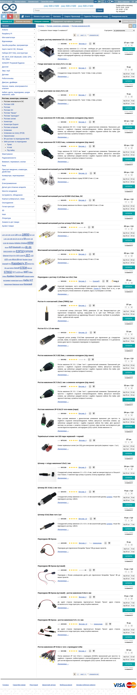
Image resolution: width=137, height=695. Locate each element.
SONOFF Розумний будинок (13, 63)
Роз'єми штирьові (11, 127)
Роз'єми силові (10, 119)
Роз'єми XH (8, 110)
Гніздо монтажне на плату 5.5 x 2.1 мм (54, 64)
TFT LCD (16, 272)
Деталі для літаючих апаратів (14, 187)
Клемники (8, 130)
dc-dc (28, 247)
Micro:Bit (15, 259)
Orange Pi (97, 288)
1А (30, 235)
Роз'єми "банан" (10, 113)
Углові (9, 147)
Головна (5, 685)
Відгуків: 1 (82, 146)
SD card (6, 268)
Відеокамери (7, 41)
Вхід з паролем (123, 1)
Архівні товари (8, 226)
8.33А (4, 243)
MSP (20, 259)
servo (12, 268)
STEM (23, 267)
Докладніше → (63, 59)
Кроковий (28, 284)
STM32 (8, 272)
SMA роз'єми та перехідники (15, 142)
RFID (29, 264)
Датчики (5, 75)
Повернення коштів (119, 16)
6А (27, 239)
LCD (31, 256)
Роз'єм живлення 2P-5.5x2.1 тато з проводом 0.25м (60, 647)
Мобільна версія (6, 1)
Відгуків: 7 (82, 95)
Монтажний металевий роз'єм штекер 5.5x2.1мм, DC (60, 223)
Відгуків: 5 (82, 68)
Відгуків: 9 (82, 467)
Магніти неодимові (9, 191)
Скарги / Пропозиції (72, 16)
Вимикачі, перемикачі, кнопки (14, 162)
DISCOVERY (8, 251)
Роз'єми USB (9, 104)
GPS (18, 256)
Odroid (30, 259)
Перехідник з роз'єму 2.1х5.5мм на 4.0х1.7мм (57, 277)
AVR (10, 247)
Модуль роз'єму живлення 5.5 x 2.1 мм (55, 40)
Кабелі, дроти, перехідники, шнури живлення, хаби (16, 93)
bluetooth (17, 247)
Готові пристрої (8, 207)
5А (22, 239)
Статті (26, 16)
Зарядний (19, 276)
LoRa (10, 259)
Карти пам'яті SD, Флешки (12, 49)
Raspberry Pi (7, 34)
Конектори (8, 122)
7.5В (31, 239)
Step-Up (29, 268)
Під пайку (11, 150)
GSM (21, 255)
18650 (25, 234)
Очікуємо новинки (41, 21)
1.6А (6, 235)
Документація (33, 1)
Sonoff (17, 268)
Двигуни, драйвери (9, 82)
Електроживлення (9, 183)
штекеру (109, 497)
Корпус (20, 280)
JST (27, 255)
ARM (30, 242)
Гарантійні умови (47, 1)
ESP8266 (28, 251)
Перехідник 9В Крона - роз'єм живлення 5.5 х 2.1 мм (60, 620)
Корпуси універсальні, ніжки (13, 199)
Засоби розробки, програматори (15, 45)
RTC (32, 264)
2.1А (33, 235)
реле (21, 284)
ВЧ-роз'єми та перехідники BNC (16, 139)
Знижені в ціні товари (10, 222)
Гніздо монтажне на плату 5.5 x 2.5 (53, 91)
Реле (4, 166)
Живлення (15, 284)
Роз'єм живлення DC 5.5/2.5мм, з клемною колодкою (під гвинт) (66, 355)
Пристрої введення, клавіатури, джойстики (15, 170)
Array (6, 247)
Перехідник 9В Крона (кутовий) (51, 566)
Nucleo (25, 259)
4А (20, 239)
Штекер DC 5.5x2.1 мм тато (49, 488)
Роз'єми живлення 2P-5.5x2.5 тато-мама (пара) (58, 409)
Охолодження (7, 203)
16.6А (20, 235)
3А (18, 239)
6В (29, 239)
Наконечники (9, 136)
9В (7, 243)
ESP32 (20, 251)
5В (24, 239)
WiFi (26, 272)
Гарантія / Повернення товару (96, 16)
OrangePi (5, 264)
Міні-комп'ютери (8, 37)
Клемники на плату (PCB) (14, 133)
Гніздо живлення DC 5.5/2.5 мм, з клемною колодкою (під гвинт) (66, 142)
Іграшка (27, 276)
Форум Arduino (20, 1)
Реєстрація (34, 685)
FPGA (11, 255)
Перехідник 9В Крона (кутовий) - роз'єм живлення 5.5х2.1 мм (64, 593)
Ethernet (6, 256)
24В (11, 239)
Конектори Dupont (11, 124)
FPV (14, 255)
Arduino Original (20, 243)
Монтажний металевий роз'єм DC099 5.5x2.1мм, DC (60, 169)
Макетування (7, 154)
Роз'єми (7, 107)
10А (9, 235)
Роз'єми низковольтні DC (14, 101)
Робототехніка (7, 78)
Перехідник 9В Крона (47, 539)
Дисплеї (5, 67)
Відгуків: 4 (82, 386)
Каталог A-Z (7, 21)
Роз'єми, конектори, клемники (15, 98)
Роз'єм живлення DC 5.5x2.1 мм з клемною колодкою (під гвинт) (66, 382)
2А (16, 239)
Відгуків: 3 (82, 254)
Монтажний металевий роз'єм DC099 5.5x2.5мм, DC (60, 196)
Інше (4, 214)
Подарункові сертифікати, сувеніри (67, 21)
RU (99, 1)
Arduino (5, 30)
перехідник (8, 284)
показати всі (94, 35)
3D (3, 210)
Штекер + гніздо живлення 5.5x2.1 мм (54, 463)
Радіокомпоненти (9, 158)
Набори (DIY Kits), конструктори (15, 53)
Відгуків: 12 (83, 173)
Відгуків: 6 (82, 200)
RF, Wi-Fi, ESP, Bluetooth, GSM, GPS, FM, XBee (17, 58)
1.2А (3, 235)
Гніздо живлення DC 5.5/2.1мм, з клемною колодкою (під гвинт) (66, 118)
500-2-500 (51, 6)
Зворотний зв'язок (49, 685)
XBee (31, 272)
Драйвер (11, 276)
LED (3, 179)
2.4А (5, 239)
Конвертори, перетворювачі (13, 176)
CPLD (23, 247)
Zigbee (4, 276)
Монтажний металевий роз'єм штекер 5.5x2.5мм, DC (60, 250)
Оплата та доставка (41, 16)
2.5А (8, 239)
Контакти (57, 16)
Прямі (9, 144)
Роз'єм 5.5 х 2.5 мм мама (48, 328)
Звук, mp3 (6, 71)
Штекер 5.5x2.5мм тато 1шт (50, 515)
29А (14, 239)
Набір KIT (28, 280)
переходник (97, 543)
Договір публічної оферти (85, 685)
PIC (10, 264)
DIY (14, 251)
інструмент (7, 280)
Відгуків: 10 (83, 519)
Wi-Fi (21, 272)
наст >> (83, 35)
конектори (14, 280)
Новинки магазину (23, 21)
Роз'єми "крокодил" (11, 116)
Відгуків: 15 (83, 332)
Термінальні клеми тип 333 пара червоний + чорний (61, 436)
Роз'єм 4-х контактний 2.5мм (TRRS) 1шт (55, 301)
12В (16, 235)
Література (6, 218)
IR (24, 256)
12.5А (12, 235)
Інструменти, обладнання (12, 195)
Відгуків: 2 (82, 597)
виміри (32, 276)
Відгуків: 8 (82, 44)
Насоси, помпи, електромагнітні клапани (15, 87)
